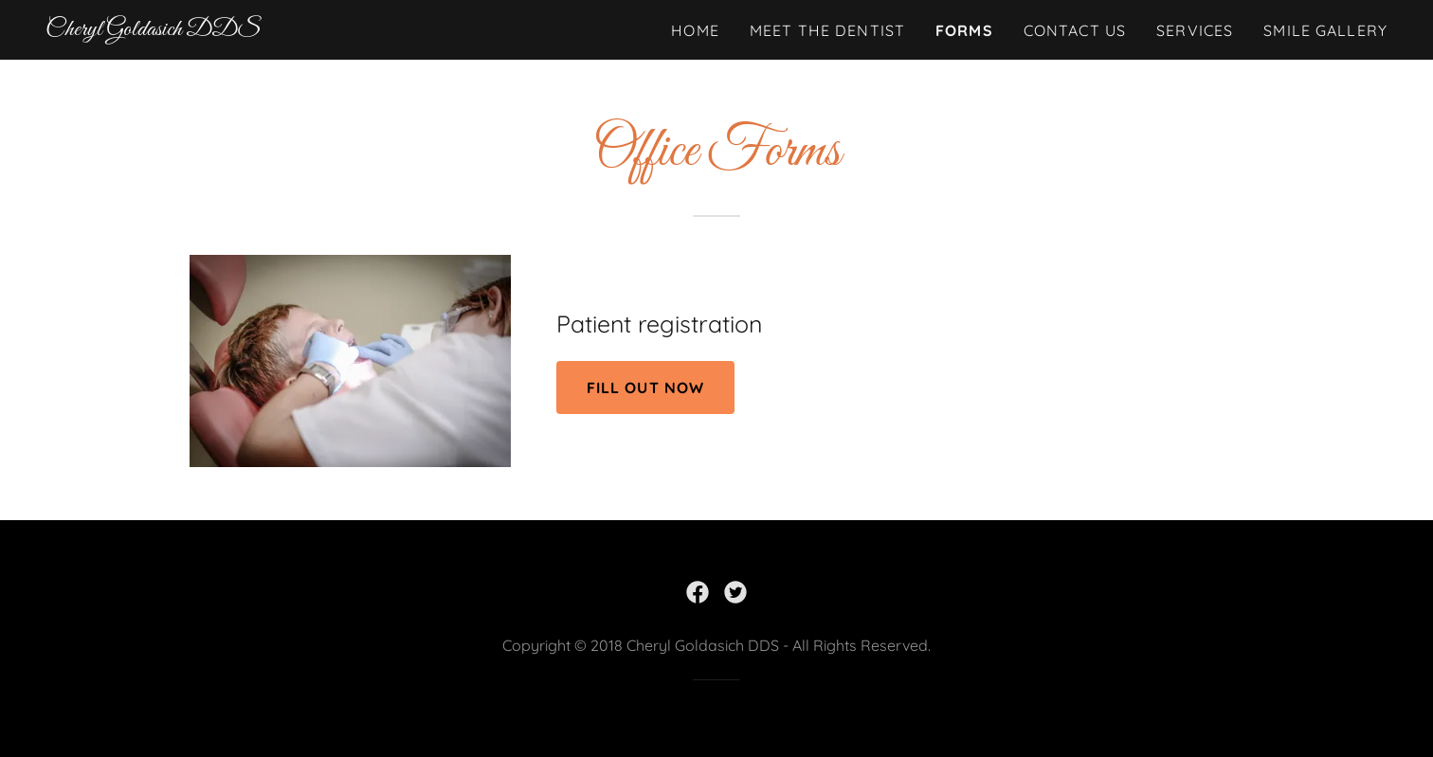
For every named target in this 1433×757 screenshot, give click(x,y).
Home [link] (695, 30)
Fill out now (646, 387)
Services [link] (1194, 30)
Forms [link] (964, 30)
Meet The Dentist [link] (827, 30)
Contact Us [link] (1075, 30)
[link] (152, 29)
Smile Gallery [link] (1325, 30)
